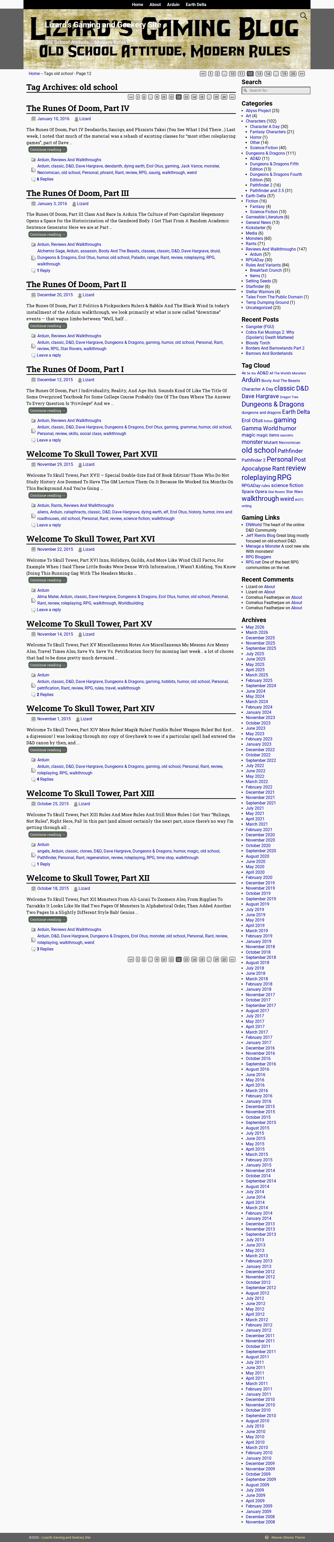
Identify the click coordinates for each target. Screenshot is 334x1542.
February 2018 (259, 984)
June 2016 (255, 1074)
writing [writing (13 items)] (247, 506)
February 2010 (259, 1452)
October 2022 (258, 754)
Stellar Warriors (260, 291)
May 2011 (255, 1373)
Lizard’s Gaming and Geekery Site (103, 24)
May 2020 (255, 866)
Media (251, 233)
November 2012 (260, 1276)
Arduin (173, 4)
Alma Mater (47, 596)
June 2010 (255, 1431)
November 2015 (260, 1111)
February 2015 (259, 1159)
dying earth (134, 166)
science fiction (136, 518)
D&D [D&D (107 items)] (302, 388)
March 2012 (257, 1319)
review (131, 172)
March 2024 (257, 701)
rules (99, 688)
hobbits (168, 681)
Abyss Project (258, 110)
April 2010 (255, 1442)
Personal (90, 172)
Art (248, 115)
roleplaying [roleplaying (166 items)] (259, 477)
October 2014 (258, 1175)
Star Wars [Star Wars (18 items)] (294, 492)
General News (258, 222)
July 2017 (255, 1015)
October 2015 (258, 1117)
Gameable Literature (264, 217)
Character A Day (265, 126)
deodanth (113, 166)
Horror (255, 137)
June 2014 (255, 1197)
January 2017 (258, 1042)
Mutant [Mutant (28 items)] (271, 442)
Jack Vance (191, 166)
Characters (256, 121)
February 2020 (259, 877)
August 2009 (257, 1484)
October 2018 (258, 952)
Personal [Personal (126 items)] (280, 459)
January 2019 (258, 941)
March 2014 (257, 1207)
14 (268, 74)
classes (148, 250)
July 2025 (255, 653)
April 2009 (255, 1500)
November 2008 (260, 1522)
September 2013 (261, 1234)
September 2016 (261, 1064)
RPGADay (255, 259)
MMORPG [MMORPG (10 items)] (286, 435)
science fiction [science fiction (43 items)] (287, 485)
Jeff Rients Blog (260, 535)
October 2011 (258, 1346)
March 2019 (257, 930)
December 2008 (260, 1516)
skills (73, 433)
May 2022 (255, 776)
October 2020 (258, 845)
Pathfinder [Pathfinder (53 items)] (290, 451)
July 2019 (255, 909)
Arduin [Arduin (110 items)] (251, 380)
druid (215, 250)
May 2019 (255, 920)
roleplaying (194, 257)
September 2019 (261, 898)
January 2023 (258, 744)
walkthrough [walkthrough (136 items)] (260, 498)
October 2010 (258, 1410)
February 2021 (259, 829)
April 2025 (255, 669)
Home (137, 4)
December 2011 (260, 1335)
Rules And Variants (263, 265)
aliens (42, 511)
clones (86, 851)
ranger (153, 257)
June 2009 (255, 1495)
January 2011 (258, 1394)
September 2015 (261, 1122)
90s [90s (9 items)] (253, 373)
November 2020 (260, 840)
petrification (48, 688)
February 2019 (259, 936)
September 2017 (261, 1005)
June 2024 (255, 691)
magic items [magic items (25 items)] (268, 435)
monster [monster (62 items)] (252, 442)
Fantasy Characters (268, 131)
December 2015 (260, 1106)
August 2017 (257, 1010)
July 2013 (255, 1239)
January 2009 (258, 1511)
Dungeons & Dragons (56, 257)
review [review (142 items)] (296, 468)
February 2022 (259, 787)
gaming (172, 166)
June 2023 (255, 728)
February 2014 (259, 1213)
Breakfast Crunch (266, 270)
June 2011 (255, 1367)
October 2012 (258, 1282)
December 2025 (260, 637)
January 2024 (258, 712)
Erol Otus (154, 166)
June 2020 (255, 861)
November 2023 (260, 717)
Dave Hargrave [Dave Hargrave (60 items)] (260, 396)
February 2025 (259, 680)
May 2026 (255, 627)
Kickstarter (255, 227)
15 (202, 97)
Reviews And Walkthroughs (76, 159)
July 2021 (255, 808)
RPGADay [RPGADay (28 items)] (251, 485)
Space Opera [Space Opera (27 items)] (254, 491)
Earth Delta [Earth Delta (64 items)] (296, 412)
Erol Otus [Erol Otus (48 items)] (252, 420)
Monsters (254, 238)
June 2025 (255, 659)
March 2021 (257, 824)
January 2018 (258, 989)
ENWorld (254, 524)
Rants (56, 505)
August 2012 (257, 1293)
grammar (188, 427)
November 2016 (260, 1053)
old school (70, 172)
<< (203, 74)
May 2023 (255, 733)
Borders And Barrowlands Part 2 (275, 348)
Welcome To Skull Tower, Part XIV (90, 708)
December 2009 (260, 1463)
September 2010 (261, 1415)
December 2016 (260, 1048)
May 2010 (255, 1436)
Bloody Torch (258, 342)
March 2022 (257, 781)
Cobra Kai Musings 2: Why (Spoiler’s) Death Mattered (270, 335)
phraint (106, 172)
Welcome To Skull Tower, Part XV (89, 623)
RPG (143, 172)
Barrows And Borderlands (269, 353)
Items (255, 275)
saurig (154, 172)
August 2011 (257, 1356)
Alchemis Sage (51, 250)
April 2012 (255, 1314)
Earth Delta (196, 4)
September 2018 (261, 957)
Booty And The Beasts (119, 250)
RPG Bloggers (258, 556)
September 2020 (261, 850)
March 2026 (257, 632)
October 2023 (258, 723)
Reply (43, 270)
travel (110, 688)
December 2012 (260, 1271)
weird (192, 172)
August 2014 (257, 1186)
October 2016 (258, 1058)
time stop (165, 857)
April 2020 (255, 872)
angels (43, 851)
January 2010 (258, 1458)
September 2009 (261, 1479)
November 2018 (260, 946)
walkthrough (173, 172)
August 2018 (257, 962)
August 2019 (257, 904)
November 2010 (260, 1404)
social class (91, 433)
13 (259, 74)
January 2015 (258, 1165)
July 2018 (255, 968)
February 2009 (259, 1506)
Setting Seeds (258, 281)
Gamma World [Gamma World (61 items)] (260, 428)
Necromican (48, 172)
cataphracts (75, 511)
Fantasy (257, 206)
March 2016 (257, 1090)
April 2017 (255, 1026)
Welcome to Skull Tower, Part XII (88, 878)
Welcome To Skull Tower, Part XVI (90, 539)
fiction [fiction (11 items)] (268, 421)
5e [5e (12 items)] (248, 373)
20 (293, 74)
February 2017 (259, 1037)
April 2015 (255, 1149)
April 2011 (255, 1378)
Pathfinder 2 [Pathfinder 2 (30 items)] (254, 460)
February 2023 (259, 739)
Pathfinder (46, 857)
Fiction (252, 201)
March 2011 (257, 1383)
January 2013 (258, 1266)
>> (301, 74)
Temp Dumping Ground (267, 302)
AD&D (255, 158)
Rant (119, 172)
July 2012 (255, 1298)
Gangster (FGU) (260, 326)
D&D (70, 166)
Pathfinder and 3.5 (267, 190)
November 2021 (260, 797)
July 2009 (255, 1490)
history (195, 511)
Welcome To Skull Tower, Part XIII (90, 793)
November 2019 (260, 888)
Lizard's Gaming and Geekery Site (66, 1537)
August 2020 (257, 856)
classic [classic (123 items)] (284, 388)
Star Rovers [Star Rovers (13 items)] (276, 492)
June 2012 (255, 1303)
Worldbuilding (131, 603)
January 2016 (258, 1101)
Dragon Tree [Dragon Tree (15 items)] (289, 397)
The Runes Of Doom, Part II (76, 284)
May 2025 (255, 664)
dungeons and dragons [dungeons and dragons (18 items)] (261, 412)
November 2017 (260, 994)
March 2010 (257, 1447)
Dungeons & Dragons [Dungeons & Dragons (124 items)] (273, 404)
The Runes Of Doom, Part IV (77, 108)
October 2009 (258, 1474)
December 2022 (260, 749)
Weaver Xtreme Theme (288, 1537)
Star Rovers (71, 348)
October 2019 (258, 893)
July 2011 (255, 1362)
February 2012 (259, 1325)
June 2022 (255, 770)
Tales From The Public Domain (274, 296)
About (155, 4)
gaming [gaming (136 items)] (285, 420)
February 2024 (259, 707)
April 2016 (255, 1085)
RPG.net (253, 562)
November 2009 (260, 1468)
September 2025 (261, 648)
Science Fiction (264, 147)
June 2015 (255, 1138)
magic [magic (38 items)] (248, 435)
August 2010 (257, 1420)
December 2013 (260, 1223)
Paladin (138, 257)
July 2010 (255, 1426)
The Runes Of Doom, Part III (77, 193)
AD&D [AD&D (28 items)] (263, 372)
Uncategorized (259, 307)
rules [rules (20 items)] (265, 485)
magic (193, 851)
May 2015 (255, 1143)
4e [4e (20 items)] (244, 373)
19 (284, 74)
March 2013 (257, 1255)
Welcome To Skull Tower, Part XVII (91, 454)
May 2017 (255, 1021)
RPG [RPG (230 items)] (284, 477)
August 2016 (257, 1069)
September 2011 (261, 1351)
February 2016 (259, 1095)
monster (211, 166)
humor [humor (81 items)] (287, 428)
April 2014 (255, 1202)
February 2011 (259, 1389)
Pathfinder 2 (261, 185)
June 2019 (255, 914)
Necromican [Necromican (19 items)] (289, 442)
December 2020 (260, 834)
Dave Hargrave (89, 166)
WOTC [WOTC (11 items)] (299, 500)
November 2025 (260, 643)
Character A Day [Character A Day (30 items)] (257, 389)
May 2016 (255, 1079)
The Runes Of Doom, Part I (75, 369)
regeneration (97, 857)
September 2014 (261, 1181)
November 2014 (260, 1170)
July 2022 (255, 765)
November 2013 (260, 1229)
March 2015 (257, 1154)
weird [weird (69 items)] (287, 498)
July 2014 (255, 1191)
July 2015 (255, 1133)
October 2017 (258, 1000)
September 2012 (261, 1287)
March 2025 (257, 675)
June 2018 (255, 973)
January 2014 (258, 1218)
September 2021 (261, 803)
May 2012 (255, 1309)
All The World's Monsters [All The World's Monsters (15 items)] (288, 373)
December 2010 (260, 1399)
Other (255, 142)
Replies (45, 179)
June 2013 (255, 1245)
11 (241, 74)
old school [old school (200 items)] (259, 450)
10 (232, 74)
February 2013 (259, 1261)
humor (103, 257)
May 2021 (255, 813)
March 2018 (257, 978)
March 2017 (257, 1032)
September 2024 (261, 685)
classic (57, 166)
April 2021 (255, 818)
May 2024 (255, 696)
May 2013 (255, 1250)
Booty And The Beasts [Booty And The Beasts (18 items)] (280, 381)
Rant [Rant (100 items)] (278, 468)
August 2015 (257, 1128)
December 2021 (260, 792)
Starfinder (255, 286)
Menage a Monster (263, 546)
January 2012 (258, 1330)
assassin (88, 250)
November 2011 (260, 1340)
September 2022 (261, 760)
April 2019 (255, 925)
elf (166, 511)
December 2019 (260, 882)
